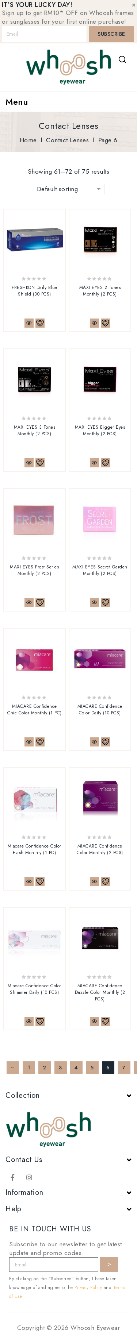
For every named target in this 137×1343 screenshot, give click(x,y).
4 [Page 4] (76, 1067)
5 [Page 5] (92, 1067)
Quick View (29, 323)
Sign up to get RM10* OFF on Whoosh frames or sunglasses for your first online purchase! (68, 17)
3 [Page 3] (60, 1067)
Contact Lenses (67, 140)
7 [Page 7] (124, 1067)
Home (28, 140)
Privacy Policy (88, 1287)
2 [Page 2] (44, 1067)
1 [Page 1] (28, 1067)
